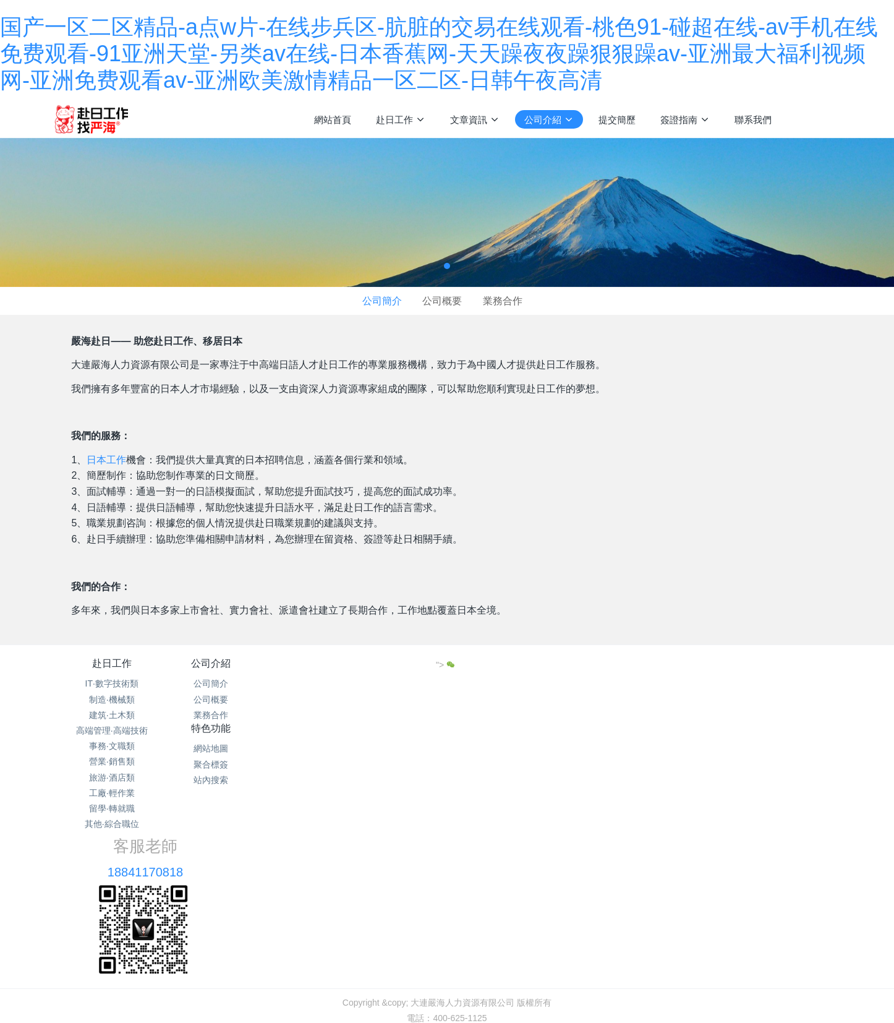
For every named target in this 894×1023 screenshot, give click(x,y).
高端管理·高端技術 (112, 730)
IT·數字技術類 (111, 683)
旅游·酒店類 (112, 777)
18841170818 (547, 697)
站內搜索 (380, 715)
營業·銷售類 (112, 761)
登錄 (811, 119)
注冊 (837, 119)
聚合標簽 (380, 699)
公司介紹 (246, 663)
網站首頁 (332, 119)
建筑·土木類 (112, 715)
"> (747, 665)
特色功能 (380, 663)
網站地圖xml (472, 905)
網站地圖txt (419, 905)
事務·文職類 (112, 746)
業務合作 (502, 301)
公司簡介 (382, 301)
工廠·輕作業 (112, 793)
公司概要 (442, 301)
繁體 (447, 944)
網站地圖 (380, 683)
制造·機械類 (112, 699)
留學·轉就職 (112, 808)
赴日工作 (112, 663)
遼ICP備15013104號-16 (447, 921)
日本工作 (106, 460)
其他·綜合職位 (112, 824)
